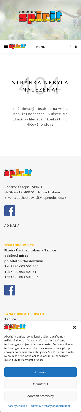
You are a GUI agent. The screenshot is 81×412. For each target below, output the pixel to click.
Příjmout (41, 372)
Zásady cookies (17, 406)
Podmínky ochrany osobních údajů (50, 406)
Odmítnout (40, 384)
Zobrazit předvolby (40, 396)
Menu (40, 46)
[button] (74, 327)
